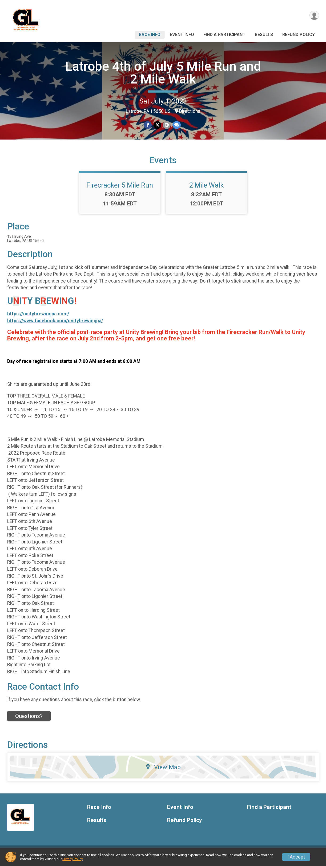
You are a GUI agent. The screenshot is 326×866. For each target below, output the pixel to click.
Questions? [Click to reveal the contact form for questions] (29, 720)
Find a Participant (224, 34)
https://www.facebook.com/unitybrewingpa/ (55, 324)
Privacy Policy (72, 859)
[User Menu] (314, 16)
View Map (163, 771)
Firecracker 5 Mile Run (119, 189)
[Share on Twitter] (157, 125)
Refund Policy (298, 34)
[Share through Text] (176, 125)
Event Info (182, 34)
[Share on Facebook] (148, 125)
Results (264, 34)
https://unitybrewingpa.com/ (38, 317)
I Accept (296, 857)
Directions (189, 111)
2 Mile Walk (206, 189)
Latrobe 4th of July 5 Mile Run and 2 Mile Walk (163, 73)
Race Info (149, 34)
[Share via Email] (167, 125)
